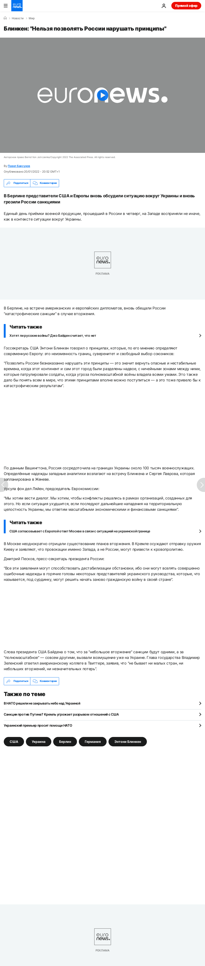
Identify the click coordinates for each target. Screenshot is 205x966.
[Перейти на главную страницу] (17, 5)
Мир (32, 18)
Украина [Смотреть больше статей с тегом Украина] (38, 742)
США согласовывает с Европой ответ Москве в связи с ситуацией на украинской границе (79, 531)
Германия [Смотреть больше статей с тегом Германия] (93, 742)
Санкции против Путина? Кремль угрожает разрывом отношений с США (61, 714)
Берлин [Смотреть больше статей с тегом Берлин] (65, 742)
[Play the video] (102, 95)
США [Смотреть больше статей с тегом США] (14, 742)
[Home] (5, 18)
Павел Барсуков (19, 166)
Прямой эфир (186, 6)
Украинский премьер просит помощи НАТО (38, 725)
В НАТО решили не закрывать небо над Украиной (42, 703)
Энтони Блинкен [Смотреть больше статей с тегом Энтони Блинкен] (127, 742)
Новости (18, 18)
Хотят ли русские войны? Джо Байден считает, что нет (52, 335)
